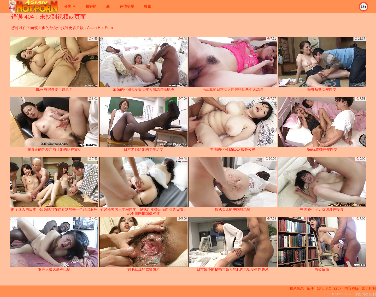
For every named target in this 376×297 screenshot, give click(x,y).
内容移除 (351, 288)
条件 (310, 288)
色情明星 (127, 6)
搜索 (147, 6)
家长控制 (369, 288)
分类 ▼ (70, 6)
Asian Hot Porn (100, 28)
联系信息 (296, 288)
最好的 (91, 6)
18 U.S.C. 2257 (329, 288)
